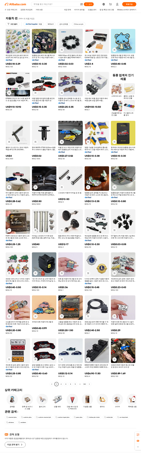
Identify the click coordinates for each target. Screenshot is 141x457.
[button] (81, 4)
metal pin (108, 417)
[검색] (89, 4)
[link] (138, 435)
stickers (10, 422)
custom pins (26, 417)
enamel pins (11, 417)
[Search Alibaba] (56, 4)
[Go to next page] (89, 384)
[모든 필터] (12, 24)
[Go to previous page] (52, 384)
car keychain (122, 417)
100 (84, 384)
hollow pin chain (93, 417)
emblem (22, 422)
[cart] (111, 5)
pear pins (78, 417)
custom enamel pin (43, 417)
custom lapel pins (62, 417)
